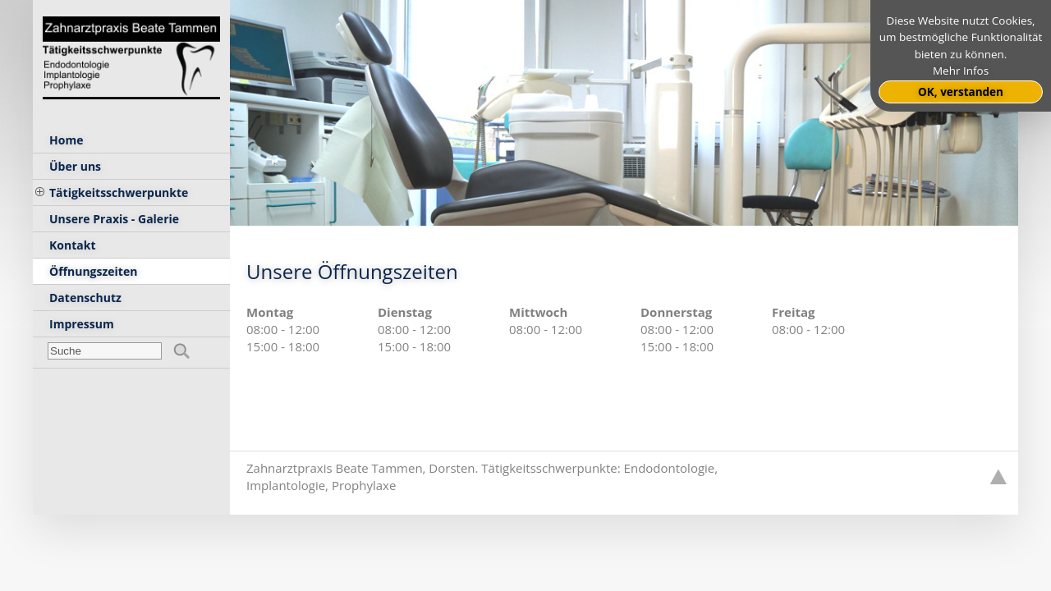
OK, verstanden (960, 92)
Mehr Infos (961, 70)
